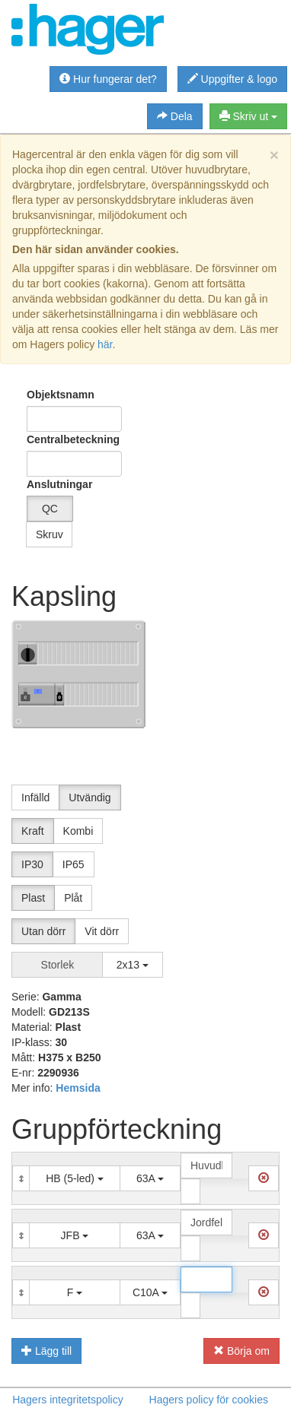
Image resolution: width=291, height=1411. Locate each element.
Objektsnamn (60, 394)
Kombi (78, 831)
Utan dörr (43, 931)
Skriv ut (248, 116)
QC (50, 509)
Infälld (35, 797)
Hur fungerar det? (108, 79)
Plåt (73, 898)
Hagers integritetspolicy (67, 1400)
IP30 (32, 864)
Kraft (32, 831)
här (105, 344)
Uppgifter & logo (232, 79)
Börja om (241, 1351)
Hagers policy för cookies (208, 1400)
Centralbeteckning (73, 439)
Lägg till (46, 1351)
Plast (33, 898)
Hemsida (78, 1088)
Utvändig (89, 797)
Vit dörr (102, 931)
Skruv (49, 534)
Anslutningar (48, 484)
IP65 (73, 864)
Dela (175, 116)
